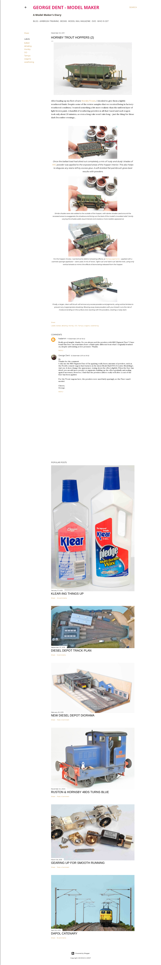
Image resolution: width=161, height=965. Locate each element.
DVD (94, 21)
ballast (27, 43)
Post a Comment (63, 720)
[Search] (133, 7)
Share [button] (26, 33)
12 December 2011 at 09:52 (80, 355)
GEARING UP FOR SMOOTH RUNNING (78, 862)
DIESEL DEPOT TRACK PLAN (71, 650)
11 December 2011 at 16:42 (76, 339)
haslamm (62, 338)
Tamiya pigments (112, 259)
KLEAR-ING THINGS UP (67, 593)
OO (25, 52)
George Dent (64, 355)
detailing (28, 46)
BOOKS (63, 21)
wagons (27, 59)
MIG (54, 165)
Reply (60, 350)
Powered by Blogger (80, 953)
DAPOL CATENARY (64, 933)
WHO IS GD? (103, 21)
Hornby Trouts (89, 101)
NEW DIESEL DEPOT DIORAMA (72, 715)
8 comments (61, 938)
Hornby (27, 49)
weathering (29, 62)
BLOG (35, 21)
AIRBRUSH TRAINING (49, 21)
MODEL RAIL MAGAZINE (79, 21)
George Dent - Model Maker (66, 7)
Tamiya (27, 56)
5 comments (61, 655)
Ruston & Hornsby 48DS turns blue (80, 792)
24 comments (62, 598)
